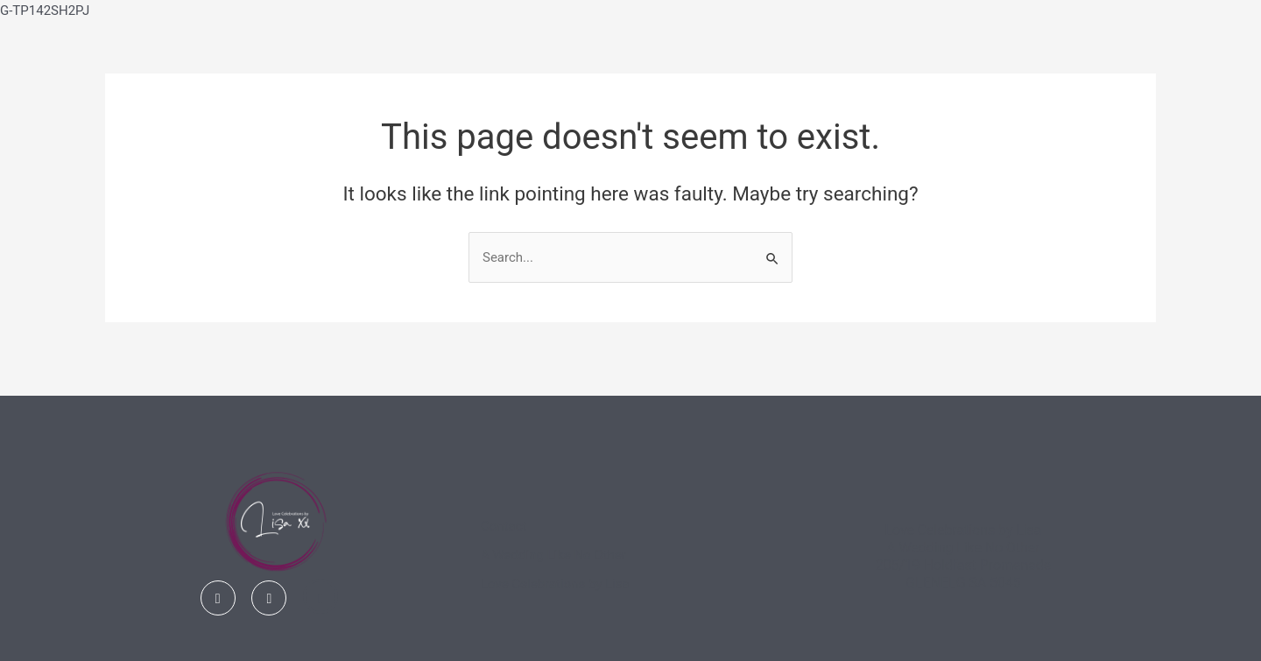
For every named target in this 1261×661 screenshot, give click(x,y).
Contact (503, 526)
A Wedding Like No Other (553, 555)
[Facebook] (218, 597)
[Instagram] (268, 597)
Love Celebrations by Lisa (555, 584)
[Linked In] (320, 596)
